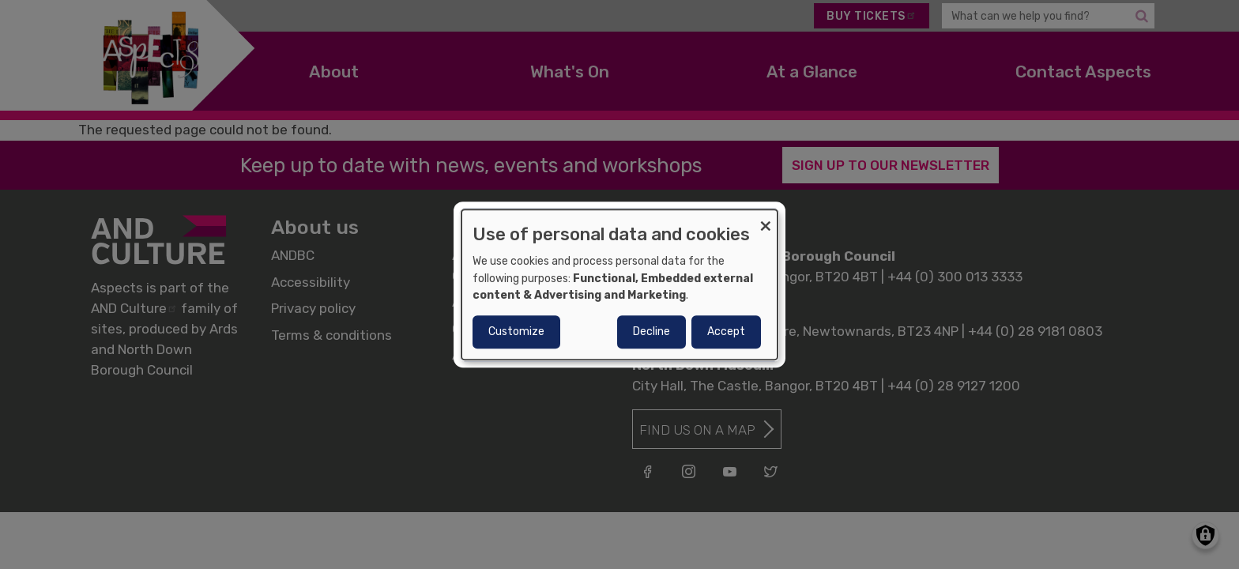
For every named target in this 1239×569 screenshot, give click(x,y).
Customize (516, 331)
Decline (651, 331)
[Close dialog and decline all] (766, 219)
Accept (726, 331)
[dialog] (619, 284)
